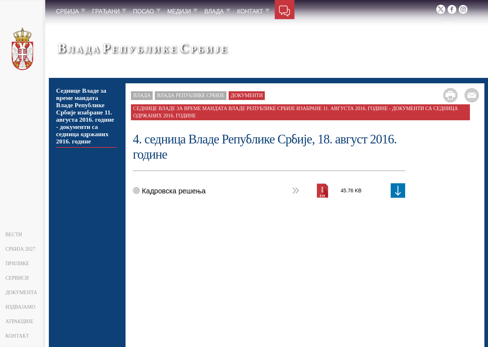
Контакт (17, 336)
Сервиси (17, 278)
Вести (13, 234)
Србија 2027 (20, 249)
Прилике (17, 263)
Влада (141, 95)
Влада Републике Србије (190, 95)
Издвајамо (20, 307)
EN (448, 24)
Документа (21, 292)
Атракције (19, 321)
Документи (247, 95)
